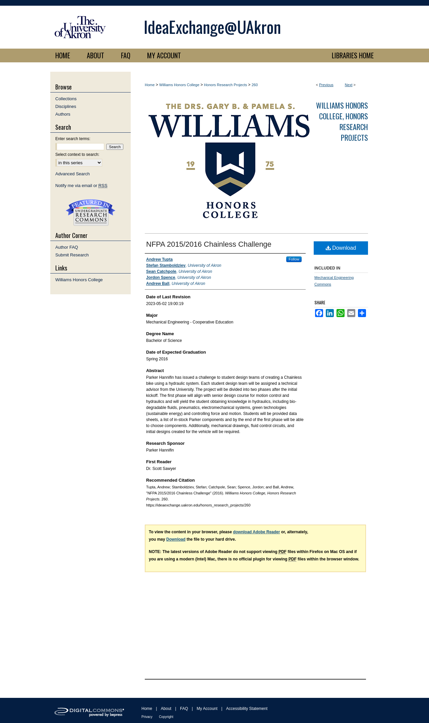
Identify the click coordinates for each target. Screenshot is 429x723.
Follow (294, 259)
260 (255, 85)
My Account (207, 708)
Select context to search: (77, 154)
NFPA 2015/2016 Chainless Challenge (208, 244)
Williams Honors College (179, 85)
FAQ (184, 708)
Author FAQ (66, 247)
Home (150, 85)
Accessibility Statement (246, 708)
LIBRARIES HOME (353, 55)
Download (341, 248)
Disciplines (65, 106)
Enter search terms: (72, 138)
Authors (62, 114)
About (166, 708)
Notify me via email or (81, 185)
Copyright (166, 717)
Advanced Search (72, 173)
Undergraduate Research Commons (90, 212)
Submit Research (72, 254)
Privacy (146, 717)
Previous (326, 85)
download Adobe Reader (256, 532)
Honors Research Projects (225, 85)
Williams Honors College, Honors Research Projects (342, 121)
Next (349, 85)
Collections (66, 98)
